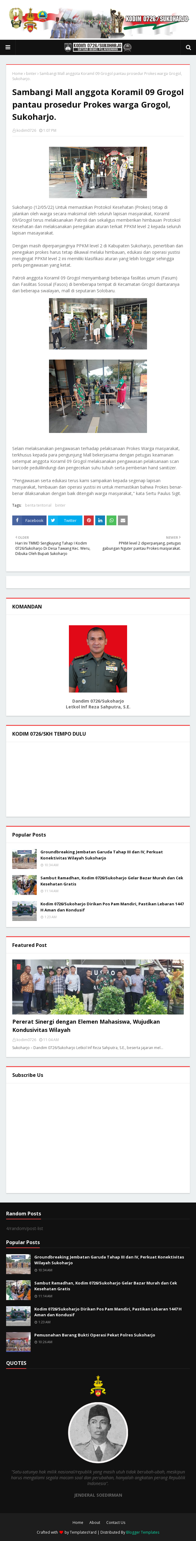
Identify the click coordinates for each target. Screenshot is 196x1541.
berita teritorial (38, 505)
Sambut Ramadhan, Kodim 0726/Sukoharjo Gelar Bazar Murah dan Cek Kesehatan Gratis (111, 881)
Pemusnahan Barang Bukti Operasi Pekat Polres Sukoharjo (94, 1335)
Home (17, 73)
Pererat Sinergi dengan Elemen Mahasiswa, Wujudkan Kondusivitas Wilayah (86, 1025)
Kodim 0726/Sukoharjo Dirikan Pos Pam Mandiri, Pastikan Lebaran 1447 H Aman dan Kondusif (112, 907)
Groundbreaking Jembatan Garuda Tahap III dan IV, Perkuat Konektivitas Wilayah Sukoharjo (101, 855)
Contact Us (115, 1522)
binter (31, 73)
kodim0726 (26, 130)
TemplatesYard (83, 1532)
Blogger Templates (142, 1532)
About (94, 1522)
